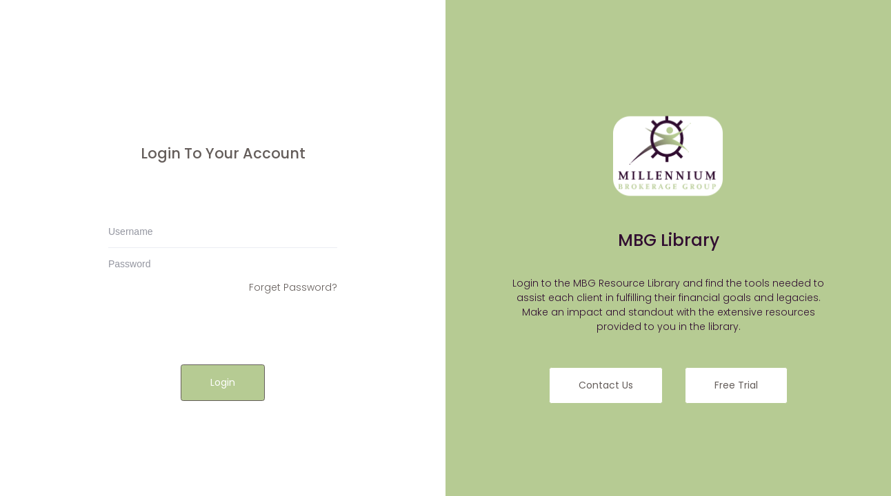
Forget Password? (293, 287)
